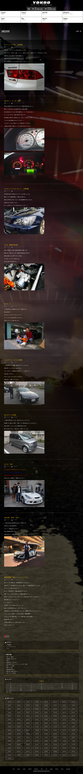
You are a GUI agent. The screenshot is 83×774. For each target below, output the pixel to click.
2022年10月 (37, 719)
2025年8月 (18, 705)
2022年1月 (46, 723)
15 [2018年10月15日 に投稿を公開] (10, 687)
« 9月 (6, 692)
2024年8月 (55, 708)
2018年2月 (37, 744)
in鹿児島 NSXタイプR (11, 658)
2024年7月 (64, 708)
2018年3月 (28, 744)
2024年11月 (28, 708)
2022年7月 (64, 719)
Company (51, 769)
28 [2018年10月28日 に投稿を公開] (72, 688)
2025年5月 (46, 705)
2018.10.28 (8, 246)
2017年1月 (9, 751)
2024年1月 (46, 712)
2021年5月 (46, 726)
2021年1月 (9, 730)
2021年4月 (55, 726)
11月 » (10, 692)
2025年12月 (55, 701)
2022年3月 (28, 723)
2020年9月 (46, 730)
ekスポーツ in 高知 (10, 415)
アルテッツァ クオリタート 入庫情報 (16, 189)
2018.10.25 (8, 519)
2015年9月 (9, 758)
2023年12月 (55, 712)
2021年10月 (73, 723)
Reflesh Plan (36, 769)
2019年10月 (73, 733)
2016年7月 (64, 751)
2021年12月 (55, 723)
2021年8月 (18, 726)
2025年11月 (64, 701)
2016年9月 (46, 751)
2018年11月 (28, 740)
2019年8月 (18, 737)
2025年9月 (9, 705)
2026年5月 (9, 701)
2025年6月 (37, 705)
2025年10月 (73, 701)
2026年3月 (28, 701)
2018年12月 (19, 740)
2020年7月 (64, 730)
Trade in (42, 769)
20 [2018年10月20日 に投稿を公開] (62, 687)
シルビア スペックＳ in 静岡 (13, 360)
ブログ (23, 46)
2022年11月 (28, 719)
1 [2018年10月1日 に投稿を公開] (10, 683)
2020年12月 (19, 730)
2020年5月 (9, 733)
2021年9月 (9, 726)
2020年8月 (55, 730)
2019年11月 (64, 733)
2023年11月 (64, 712)
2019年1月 (9, 740)
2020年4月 (18, 733)
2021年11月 (64, 723)
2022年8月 (55, 719)
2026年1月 (46, 701)
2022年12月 (19, 719)
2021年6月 (37, 726)
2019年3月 (64, 737)
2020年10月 (37, 730)
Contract (24, 769)
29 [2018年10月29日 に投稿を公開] (10, 690)
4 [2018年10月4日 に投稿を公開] (41, 683)
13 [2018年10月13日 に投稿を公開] (62, 685)
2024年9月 (46, 708)
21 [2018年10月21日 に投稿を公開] (72, 687)
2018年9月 (46, 740)
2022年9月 (46, 719)
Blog (46, 769)
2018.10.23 (8, 579)
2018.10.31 (8, 46)
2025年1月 (9, 708)
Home (13, 769)
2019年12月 (55, 733)
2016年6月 (73, 751)
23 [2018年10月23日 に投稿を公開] (20, 688)
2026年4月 (18, 701)
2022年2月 (37, 723)
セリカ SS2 (8, 464)
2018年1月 (46, 744)
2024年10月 (37, 708)
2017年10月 (73, 744)
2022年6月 (73, 719)
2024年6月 (73, 708)
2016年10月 (37, 751)
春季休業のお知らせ (11, 669)
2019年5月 (46, 737)
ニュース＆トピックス (17, 46)
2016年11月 (28, 751)
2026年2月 (37, 701)
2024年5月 (9, 712)
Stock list (18, 769)
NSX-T (8, 660)
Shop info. (56, 769)
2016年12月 (19, 751)
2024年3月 (28, 712)
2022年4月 (18, 723)
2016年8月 (55, 751)
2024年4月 (18, 712)
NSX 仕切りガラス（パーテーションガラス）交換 (17, 664)
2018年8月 (55, 740)
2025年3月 (64, 705)
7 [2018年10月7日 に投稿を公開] (72, 683)
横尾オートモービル (41, 3)
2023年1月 (9, 719)
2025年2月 (73, 705)
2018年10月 (37, 740)
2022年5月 (9, 723)
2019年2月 (73, 737)
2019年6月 (37, 737)
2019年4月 (55, 737)
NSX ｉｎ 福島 (10, 665)
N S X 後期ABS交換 (11, 245)
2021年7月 (28, 726)
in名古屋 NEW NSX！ (12, 517)
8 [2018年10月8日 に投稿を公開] (10, 685)
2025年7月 (28, 705)
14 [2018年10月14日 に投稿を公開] (72, 685)
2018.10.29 (8, 190)
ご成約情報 (15, 362)
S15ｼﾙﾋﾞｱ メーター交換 (12, 101)
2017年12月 (55, 744)
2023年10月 (73, 712)
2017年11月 (64, 744)
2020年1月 (46, 733)
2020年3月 (28, 733)
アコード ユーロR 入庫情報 (13, 45)
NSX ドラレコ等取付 (11, 673)
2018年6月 (73, 740)
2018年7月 (64, 740)
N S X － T (7, 304)
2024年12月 (19, 708)
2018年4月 (18, 744)
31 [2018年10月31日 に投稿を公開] (31, 690)
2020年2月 (37, 733)
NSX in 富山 (10, 667)
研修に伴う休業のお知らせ (12, 671)
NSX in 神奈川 (10, 656)
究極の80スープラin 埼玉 (12, 662)
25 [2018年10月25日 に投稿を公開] (41, 688)
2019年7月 (28, 737)
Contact (62, 769)
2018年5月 (9, 744)
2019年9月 (9, 737)
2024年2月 (37, 712)
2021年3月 (64, 726)
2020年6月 (73, 730)
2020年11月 (28, 730)
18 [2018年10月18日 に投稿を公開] (41, 687)
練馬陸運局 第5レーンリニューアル (16, 577)
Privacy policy (68, 769)
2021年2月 (73, 726)
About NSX (29, 769)
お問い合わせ (29, 9)
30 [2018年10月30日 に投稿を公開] (20, 690)
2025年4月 (55, 705)
